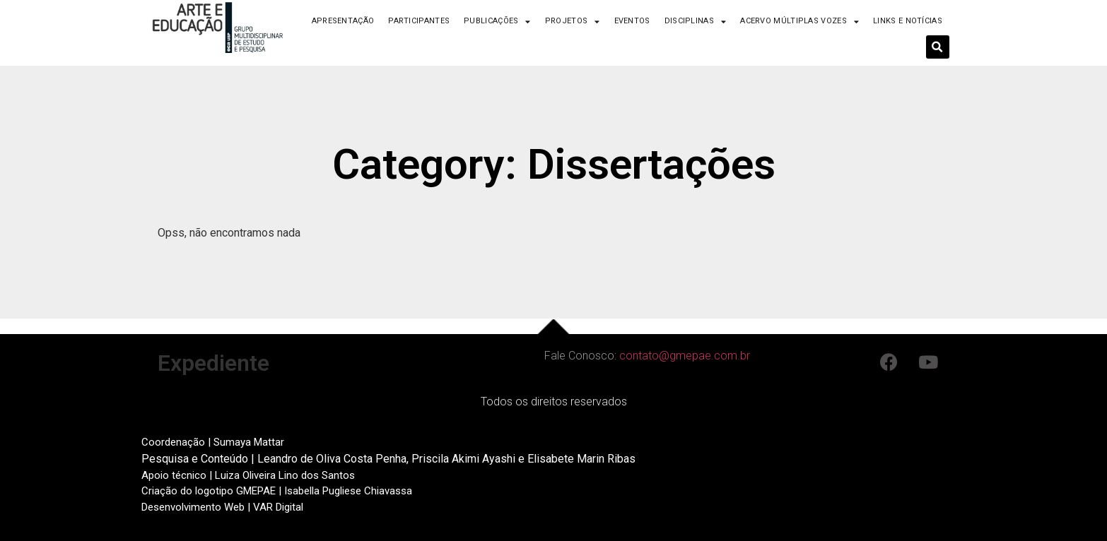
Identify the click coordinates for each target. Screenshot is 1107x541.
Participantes (419, 20)
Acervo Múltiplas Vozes (799, 21)
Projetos (572, 21)
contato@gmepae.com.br (684, 355)
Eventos (632, 20)
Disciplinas (695, 21)
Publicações (497, 21)
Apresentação (343, 20)
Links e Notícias (907, 20)
